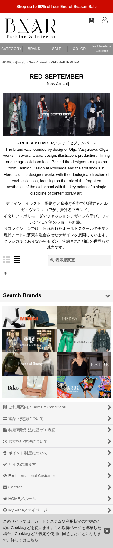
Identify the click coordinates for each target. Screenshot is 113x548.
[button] (79, 49)
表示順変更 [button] (62, 260)
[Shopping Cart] (90, 20)
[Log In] (104, 20)
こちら (32, 540)
